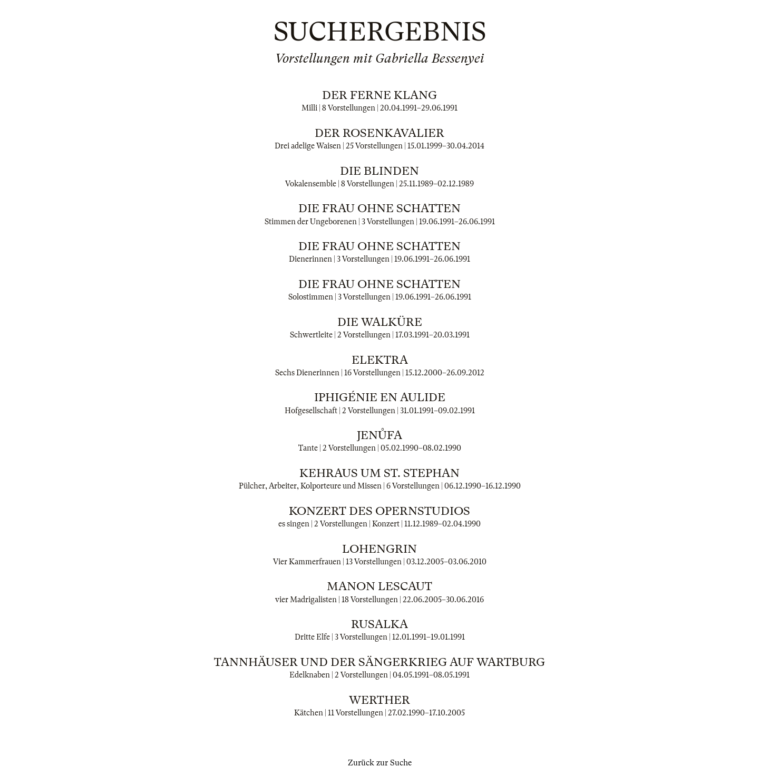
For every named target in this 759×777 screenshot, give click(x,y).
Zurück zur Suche (380, 763)
